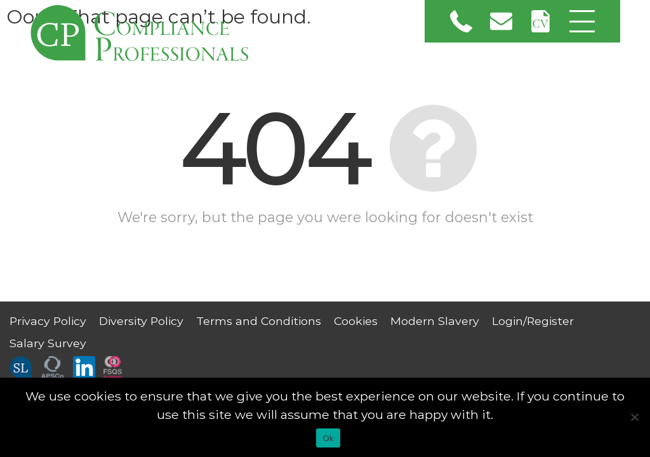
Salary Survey (48, 343)
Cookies (356, 321)
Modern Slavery (434, 321)
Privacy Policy (48, 321)
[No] (634, 417)
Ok (327, 438)
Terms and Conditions (258, 321)
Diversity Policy (141, 321)
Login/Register (533, 321)
